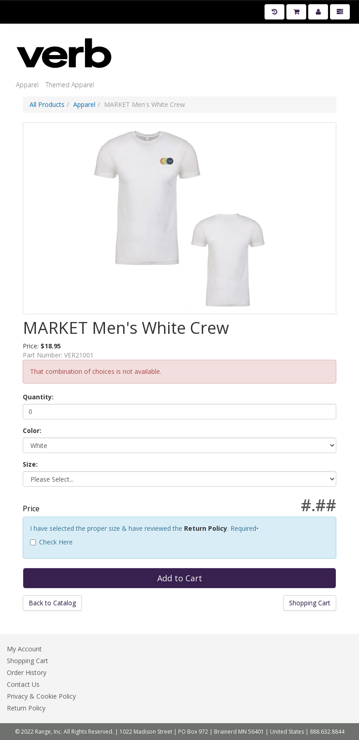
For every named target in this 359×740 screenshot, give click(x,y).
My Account (24, 648)
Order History (26, 672)
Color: (32, 430)
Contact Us (23, 684)
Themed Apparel (69, 85)
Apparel (27, 85)
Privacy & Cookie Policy (41, 696)
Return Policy (205, 528)
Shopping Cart (309, 603)
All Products (47, 104)
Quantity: (38, 397)
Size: (30, 464)
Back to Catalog (52, 603)
